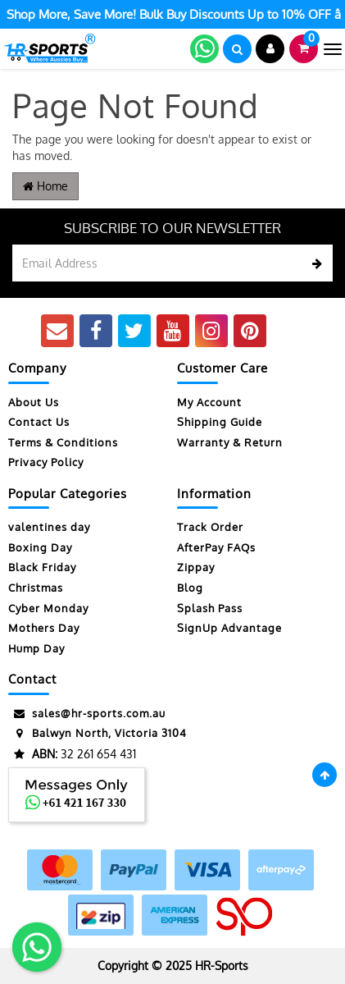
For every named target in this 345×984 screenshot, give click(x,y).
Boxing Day (40, 547)
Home (45, 186)
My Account (209, 402)
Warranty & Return (230, 442)
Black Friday (42, 567)
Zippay (196, 567)
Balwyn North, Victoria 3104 (97, 733)
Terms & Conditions (63, 442)
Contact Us (39, 421)
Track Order (210, 526)
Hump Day (36, 648)
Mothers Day (43, 627)
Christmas (35, 587)
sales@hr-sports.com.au (87, 713)
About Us (33, 402)
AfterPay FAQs (216, 547)
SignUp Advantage (229, 627)
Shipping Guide (219, 421)
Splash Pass (210, 608)
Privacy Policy (46, 462)
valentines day (49, 526)
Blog (190, 587)
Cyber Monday (48, 608)
